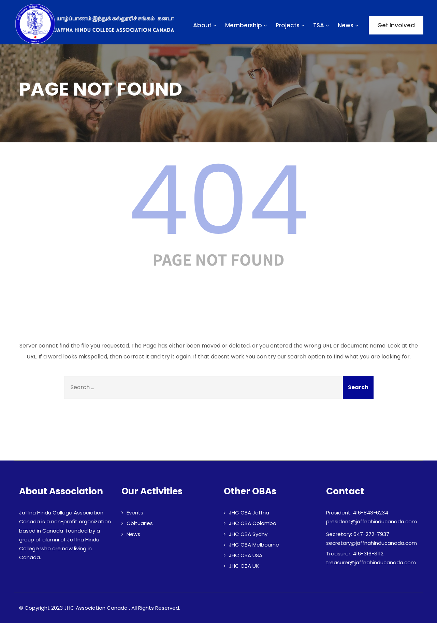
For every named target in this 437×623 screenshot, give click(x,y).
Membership (247, 25)
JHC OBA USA (245, 555)
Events (135, 512)
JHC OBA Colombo (252, 523)
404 (219, 200)
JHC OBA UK (244, 565)
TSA (322, 25)
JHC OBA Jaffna (249, 512)
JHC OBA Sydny (248, 534)
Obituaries (140, 523)
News (349, 25)
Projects (291, 25)
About (205, 25)
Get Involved (396, 25)
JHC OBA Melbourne (254, 544)
